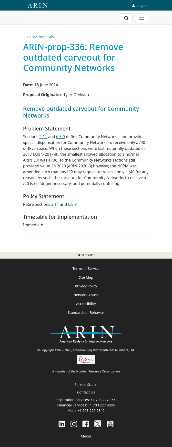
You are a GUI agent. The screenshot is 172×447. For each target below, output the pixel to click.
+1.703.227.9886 (101, 405)
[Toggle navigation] (141, 17)
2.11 (43, 136)
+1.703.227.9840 (91, 410)
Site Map (86, 277)
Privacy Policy (86, 286)
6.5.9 (60, 136)
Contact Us (86, 392)
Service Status (86, 384)
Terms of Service (86, 268)
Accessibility (86, 303)
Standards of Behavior (86, 312)
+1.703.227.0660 (104, 399)
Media (86, 436)
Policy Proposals (40, 36)
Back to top (86, 255)
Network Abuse (86, 295)
